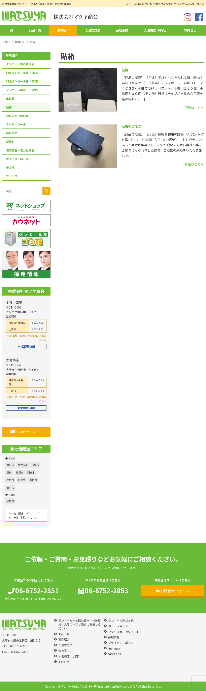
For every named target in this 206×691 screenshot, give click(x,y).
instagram (115, 648)
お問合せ (190, 30)
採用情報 (113, 637)
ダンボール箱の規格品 (20, 64)
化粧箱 (10, 98)
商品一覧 (34, 30)
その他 (10, 167)
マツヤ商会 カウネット (123, 632)
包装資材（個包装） (18, 116)
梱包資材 (11, 133)
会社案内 (121, 30)
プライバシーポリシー (122, 643)
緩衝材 (10, 142)
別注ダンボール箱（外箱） (23, 73)
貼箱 (125, 69)
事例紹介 (62, 30)
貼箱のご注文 (131, 126)
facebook (114, 654)
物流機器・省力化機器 (20, 150)
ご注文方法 (92, 30)
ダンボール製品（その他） (23, 90)
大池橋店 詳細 (26, 408)
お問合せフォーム (26, 431)
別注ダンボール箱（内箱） (23, 81)
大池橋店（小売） (156, 30)
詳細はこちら (194, 107)
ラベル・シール (16, 124)
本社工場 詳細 (26, 346)
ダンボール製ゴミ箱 (121, 621)
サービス (11, 176)
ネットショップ (118, 626)
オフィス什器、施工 (18, 159)
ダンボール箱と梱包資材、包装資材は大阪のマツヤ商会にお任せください (164, 3)
